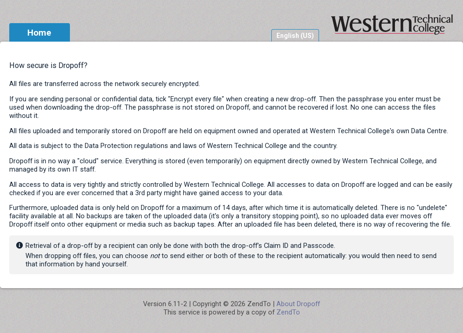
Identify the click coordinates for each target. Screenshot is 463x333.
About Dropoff (298, 304)
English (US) (295, 35)
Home (39, 32)
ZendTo (288, 312)
